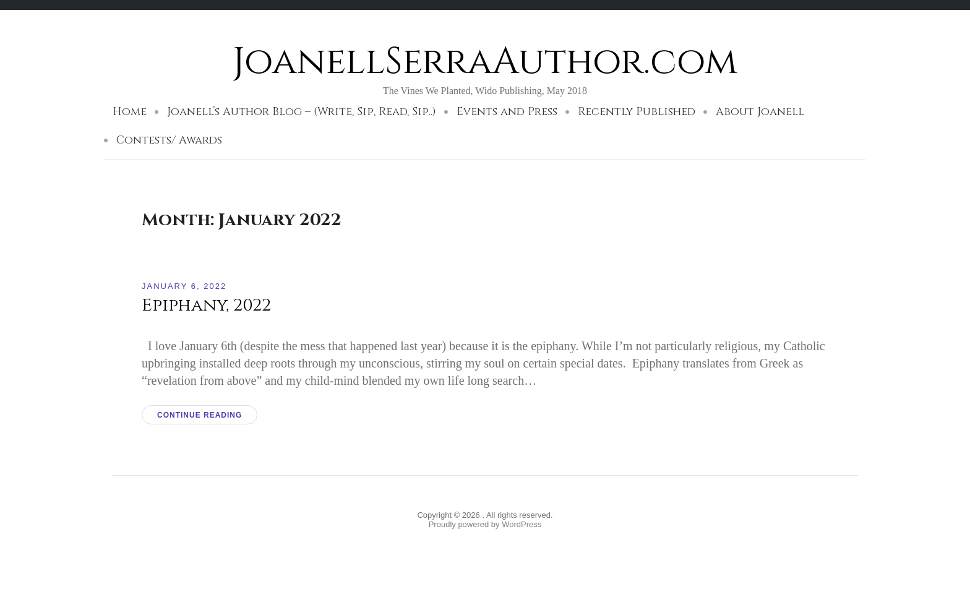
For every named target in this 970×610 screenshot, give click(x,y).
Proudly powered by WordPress (485, 524)
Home (130, 111)
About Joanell (760, 111)
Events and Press (507, 111)
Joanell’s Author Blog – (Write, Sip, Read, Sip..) (301, 111)
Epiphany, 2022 (206, 305)
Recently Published (636, 111)
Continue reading (199, 415)
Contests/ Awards (169, 140)
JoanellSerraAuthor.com (485, 62)
